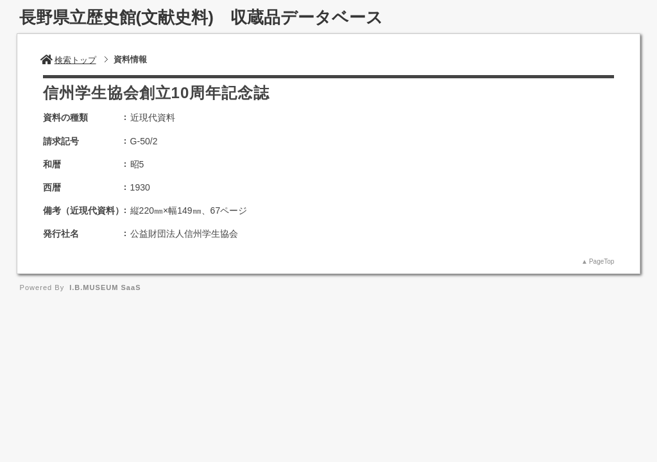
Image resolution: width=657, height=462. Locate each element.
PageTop (601, 261)
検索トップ (68, 60)
